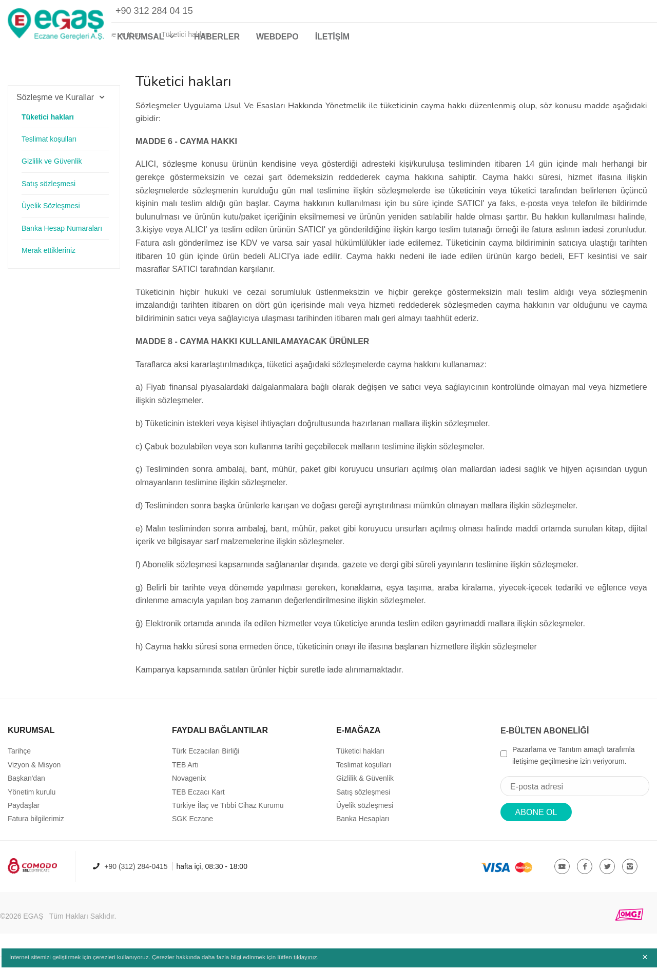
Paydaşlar (24, 820)
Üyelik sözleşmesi (364, 820)
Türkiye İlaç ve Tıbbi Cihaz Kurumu (228, 820)
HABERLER (217, 36)
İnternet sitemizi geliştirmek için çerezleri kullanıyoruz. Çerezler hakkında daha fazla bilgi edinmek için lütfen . (168, 961)
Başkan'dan (26, 792)
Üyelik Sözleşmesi (51, 217)
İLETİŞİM (332, 36)
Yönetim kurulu (31, 806)
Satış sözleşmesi (48, 195)
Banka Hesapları (363, 833)
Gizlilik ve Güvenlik (52, 172)
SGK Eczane (192, 833)
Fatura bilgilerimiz (36, 833)
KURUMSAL (147, 36)
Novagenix (189, 792)
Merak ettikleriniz (48, 261)
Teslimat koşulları (49, 150)
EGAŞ (33, 930)
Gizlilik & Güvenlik (365, 792)
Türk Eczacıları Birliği (205, 765)
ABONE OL (536, 826)
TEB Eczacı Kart (198, 806)
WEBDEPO (277, 36)
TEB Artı (185, 779)
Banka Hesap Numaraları (62, 239)
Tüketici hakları (48, 128)
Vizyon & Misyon (34, 779)
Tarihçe (19, 765)
